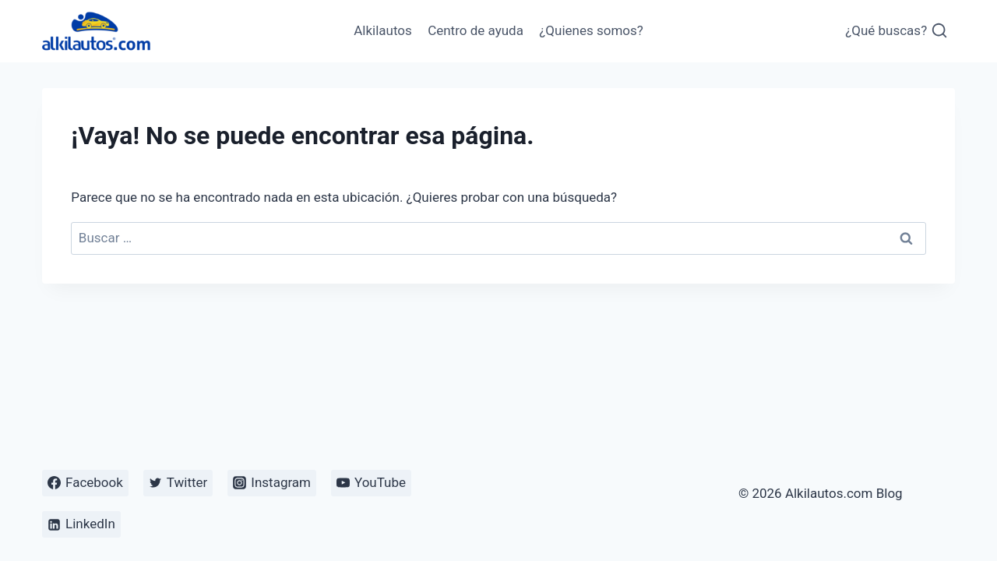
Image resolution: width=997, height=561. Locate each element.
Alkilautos (383, 30)
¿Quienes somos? (591, 30)
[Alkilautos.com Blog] (96, 31)
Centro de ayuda (475, 30)
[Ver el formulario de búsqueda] (897, 31)
